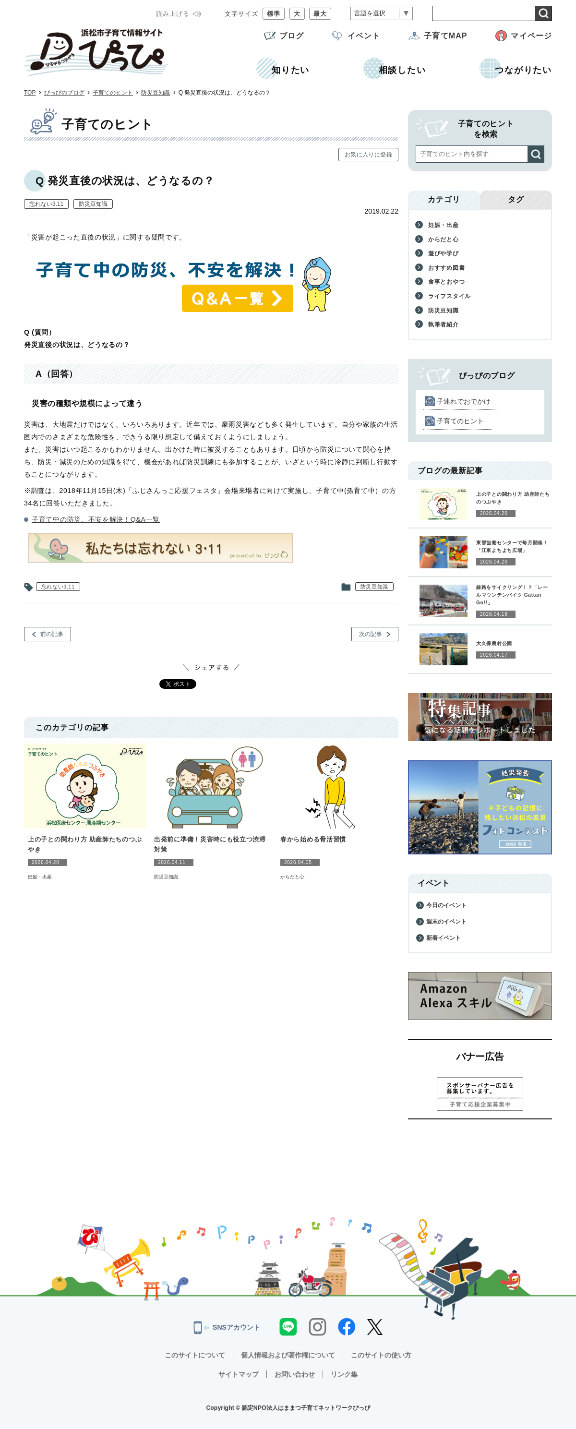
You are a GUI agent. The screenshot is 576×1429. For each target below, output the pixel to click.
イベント (364, 36)
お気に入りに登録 (368, 154)
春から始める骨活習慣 (313, 839)
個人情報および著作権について (288, 1355)
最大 (320, 13)
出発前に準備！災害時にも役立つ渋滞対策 (210, 844)
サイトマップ (238, 1374)
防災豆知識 (155, 92)
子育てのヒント (113, 92)
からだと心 (292, 876)
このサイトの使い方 (381, 1355)
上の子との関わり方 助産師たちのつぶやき (85, 844)
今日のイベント (446, 905)
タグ (516, 199)
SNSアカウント (226, 1327)
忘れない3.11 (46, 204)
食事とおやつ (446, 281)
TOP (30, 92)
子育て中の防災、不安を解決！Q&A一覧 (96, 519)
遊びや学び (443, 253)
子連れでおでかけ (464, 401)
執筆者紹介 (443, 324)
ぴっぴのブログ (64, 92)
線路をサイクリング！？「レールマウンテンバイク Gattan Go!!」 (512, 595)
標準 (273, 13)
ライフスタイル (449, 296)
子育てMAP (445, 36)
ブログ (291, 36)
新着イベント (443, 938)
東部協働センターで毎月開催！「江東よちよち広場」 (512, 546)
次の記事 (370, 634)
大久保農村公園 (494, 643)
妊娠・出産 (40, 876)
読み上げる (173, 13)
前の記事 (51, 634)
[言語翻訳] (381, 14)
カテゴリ (444, 199)
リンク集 (344, 1374)
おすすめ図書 (446, 267)
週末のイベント (446, 921)
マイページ (531, 36)
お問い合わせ (295, 1374)
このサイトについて (195, 1355)
